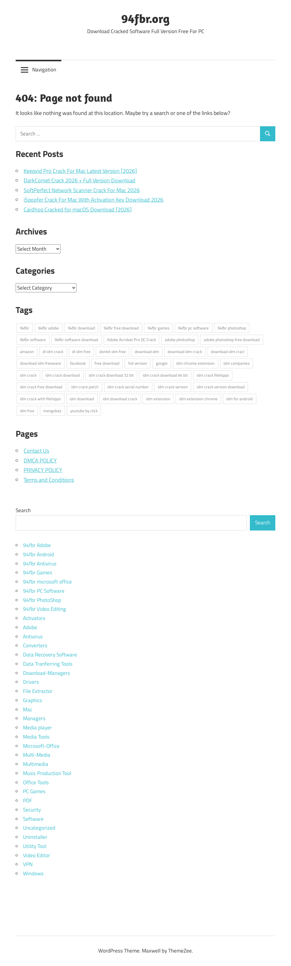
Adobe (30, 627)
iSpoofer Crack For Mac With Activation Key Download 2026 (93, 200)
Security (32, 810)
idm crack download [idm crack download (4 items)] (62, 375)
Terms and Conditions (49, 480)
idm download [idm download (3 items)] (82, 399)
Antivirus (33, 637)
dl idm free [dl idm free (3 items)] (81, 351)
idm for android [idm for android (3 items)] (239, 399)
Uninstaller (35, 837)
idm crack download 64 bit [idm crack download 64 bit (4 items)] (165, 375)
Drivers (31, 682)
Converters (35, 645)
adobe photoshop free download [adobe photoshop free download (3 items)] (232, 340)
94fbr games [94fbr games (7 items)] (158, 328)
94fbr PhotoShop (42, 600)
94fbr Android (38, 554)
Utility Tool (34, 846)
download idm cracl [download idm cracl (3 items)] (227, 351)
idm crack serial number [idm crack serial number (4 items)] (128, 387)
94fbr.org (145, 18)
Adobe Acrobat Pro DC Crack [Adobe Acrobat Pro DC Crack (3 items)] (131, 340)
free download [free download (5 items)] (107, 363)
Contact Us (36, 451)
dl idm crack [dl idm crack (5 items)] (53, 351)
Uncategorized (39, 828)
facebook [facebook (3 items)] (78, 363)
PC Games (34, 791)
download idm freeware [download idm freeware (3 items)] (40, 363)
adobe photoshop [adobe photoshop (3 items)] (180, 340)
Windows (33, 873)
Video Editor (36, 855)
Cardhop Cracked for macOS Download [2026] (78, 209)
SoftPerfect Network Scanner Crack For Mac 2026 (82, 190)
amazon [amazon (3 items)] (27, 351)
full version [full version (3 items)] (137, 363)
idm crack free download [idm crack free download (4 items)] (41, 387)
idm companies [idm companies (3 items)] (236, 363)
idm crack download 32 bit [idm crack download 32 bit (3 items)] (111, 375)
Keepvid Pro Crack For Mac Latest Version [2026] (80, 171)
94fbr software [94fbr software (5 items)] (33, 340)
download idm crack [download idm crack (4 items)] (185, 351)
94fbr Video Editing (44, 609)
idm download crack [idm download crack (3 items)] (120, 399)
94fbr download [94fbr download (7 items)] (81, 328)
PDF (27, 800)
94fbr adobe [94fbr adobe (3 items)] (48, 328)
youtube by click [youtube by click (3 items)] (84, 411)
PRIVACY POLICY (43, 470)
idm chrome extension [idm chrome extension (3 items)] (195, 363)
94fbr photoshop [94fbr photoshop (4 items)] (232, 328)
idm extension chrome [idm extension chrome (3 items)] (198, 399)
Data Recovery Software (50, 655)
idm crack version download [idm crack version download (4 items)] (221, 387)
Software (33, 819)
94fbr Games (37, 572)
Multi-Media (36, 755)
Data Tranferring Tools (47, 664)
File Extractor (37, 691)
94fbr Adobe (37, 545)
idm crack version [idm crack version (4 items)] (173, 387)
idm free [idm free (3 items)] (27, 411)
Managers (34, 718)
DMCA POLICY (40, 460)
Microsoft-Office (41, 746)
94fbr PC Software (43, 591)
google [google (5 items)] (162, 363)
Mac (27, 709)
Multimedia (35, 764)
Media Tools (36, 737)
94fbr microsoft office (47, 582)
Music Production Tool (47, 773)
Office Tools (36, 782)
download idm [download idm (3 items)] (147, 351)
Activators (34, 618)
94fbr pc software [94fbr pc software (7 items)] (193, 328)
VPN (28, 864)
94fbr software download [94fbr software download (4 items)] (76, 340)
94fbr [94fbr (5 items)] (24, 328)
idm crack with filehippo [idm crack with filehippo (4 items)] (40, 399)
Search (23, 510)
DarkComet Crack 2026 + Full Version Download (79, 180)
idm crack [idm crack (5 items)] (28, 375)
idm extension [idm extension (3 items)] (158, 399)
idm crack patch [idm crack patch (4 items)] (85, 387)
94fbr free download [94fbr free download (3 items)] (121, 328)
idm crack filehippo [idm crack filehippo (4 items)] (213, 375)
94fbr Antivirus (39, 564)
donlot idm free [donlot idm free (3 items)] (112, 351)
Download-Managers (46, 673)
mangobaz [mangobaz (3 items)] (52, 411)
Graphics (32, 700)
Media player (37, 728)
